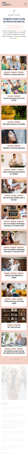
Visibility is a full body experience (14, 148)
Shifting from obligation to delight (14, 276)
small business (6, 221)
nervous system (7, 72)
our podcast (20, 31)
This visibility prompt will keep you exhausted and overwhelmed (14, 352)
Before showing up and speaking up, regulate (14, 173)
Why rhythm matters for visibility (14, 124)
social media (14, 195)
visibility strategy (20, 221)
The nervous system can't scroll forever (14, 99)
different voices (7, 195)
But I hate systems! (14, 327)
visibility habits (20, 72)
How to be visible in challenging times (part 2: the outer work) (14, 225)
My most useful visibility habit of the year (14, 199)
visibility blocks (14, 72)
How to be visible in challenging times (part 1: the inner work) (14, 251)
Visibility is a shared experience (14, 75)
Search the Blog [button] (14, 27)
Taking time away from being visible (14, 302)
